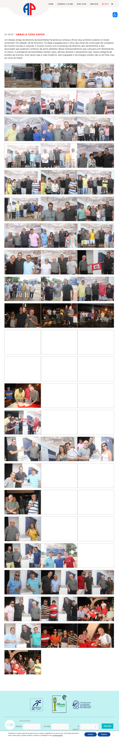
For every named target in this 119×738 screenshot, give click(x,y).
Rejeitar (104, 734)
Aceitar (90, 734)
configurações (57, 735)
